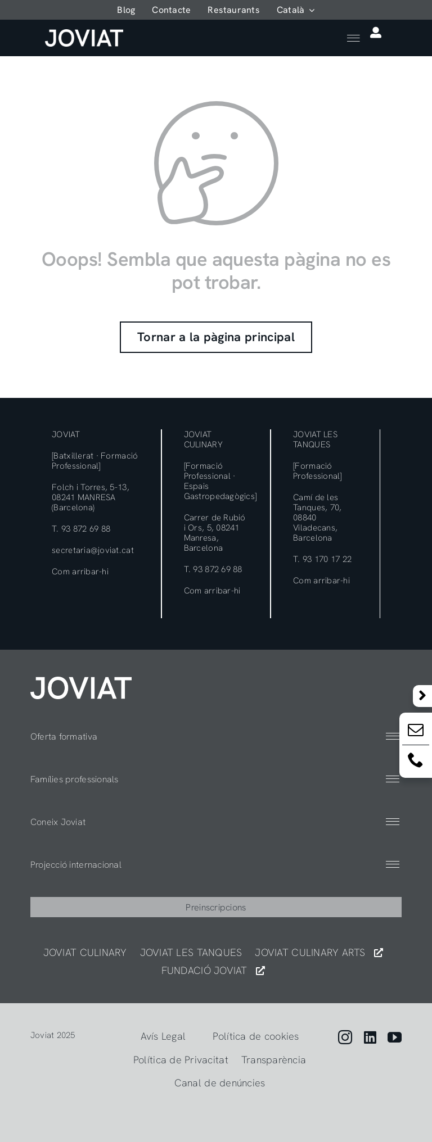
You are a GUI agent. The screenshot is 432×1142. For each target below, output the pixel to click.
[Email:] (416, 732)
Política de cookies (256, 1036)
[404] (81, 681)
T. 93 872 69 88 (81, 528)
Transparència (274, 1059)
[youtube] (395, 1037)
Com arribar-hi (80, 571)
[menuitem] (296, 9)
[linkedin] (370, 1037)
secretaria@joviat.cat (93, 550)
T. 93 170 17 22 (322, 559)
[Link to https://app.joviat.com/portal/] (375, 32)
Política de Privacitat (180, 1059)
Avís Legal (163, 1036)
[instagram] (345, 1037)
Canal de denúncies (220, 1082)
